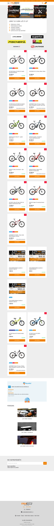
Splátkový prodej (27, 522)
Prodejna (11, 0)
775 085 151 (42, 0)
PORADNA (10, 406)
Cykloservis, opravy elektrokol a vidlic (27, 524)
